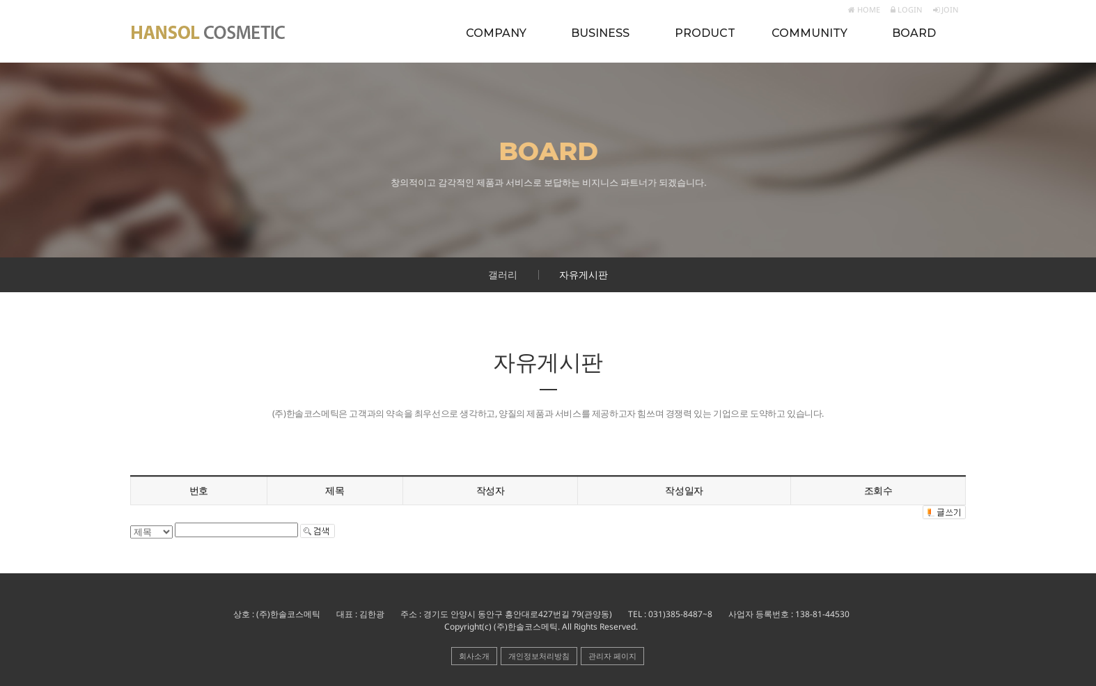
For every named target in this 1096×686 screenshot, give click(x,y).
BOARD (914, 33)
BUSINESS (600, 33)
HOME (864, 9)
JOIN (946, 9)
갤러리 (502, 274)
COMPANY (496, 33)
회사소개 (474, 656)
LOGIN (907, 9)
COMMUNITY (809, 33)
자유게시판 (583, 274)
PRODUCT (705, 33)
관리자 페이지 (612, 656)
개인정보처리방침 (539, 656)
